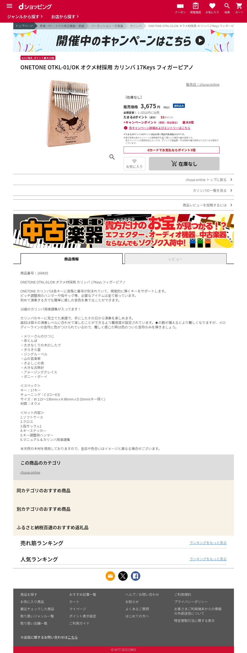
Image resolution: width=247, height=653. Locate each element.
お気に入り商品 (32, 601)
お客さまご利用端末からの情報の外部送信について (198, 611)
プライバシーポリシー (191, 601)
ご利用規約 (182, 594)
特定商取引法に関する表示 (194, 620)
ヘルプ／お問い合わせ (142, 594)
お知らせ (132, 601)
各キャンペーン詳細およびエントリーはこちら (159, 128)
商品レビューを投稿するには (205, 205)
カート (74, 601)
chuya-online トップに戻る (206, 179)
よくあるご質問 (137, 608)
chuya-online (30, 472)
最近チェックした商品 (37, 608)
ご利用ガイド (79, 623)
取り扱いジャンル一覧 (37, 616)
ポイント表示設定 (82, 616)
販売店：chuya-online (203, 84)
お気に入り (134, 166)
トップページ (24, 26)
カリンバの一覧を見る (210, 190)
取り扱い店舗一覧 (34, 623)
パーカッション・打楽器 (107, 26)
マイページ (77, 608)
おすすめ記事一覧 (82, 594)
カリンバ (136, 26)
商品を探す (28, 594)
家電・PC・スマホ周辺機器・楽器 (62, 26)
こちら (73, 637)
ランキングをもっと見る (208, 542)
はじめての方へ (137, 616)
